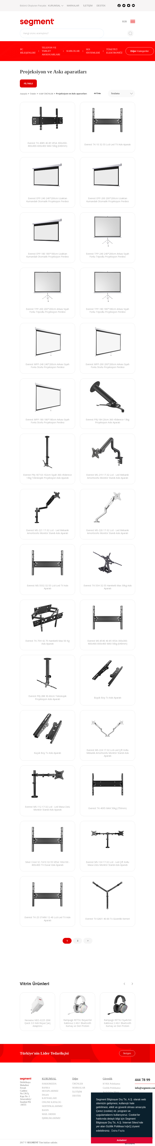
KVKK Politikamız (111, 1084)
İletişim (127, 1053)
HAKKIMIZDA (49, 1084)
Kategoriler (140, 51)
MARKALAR (73, 5)
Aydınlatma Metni (111, 1092)
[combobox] (121, 93)
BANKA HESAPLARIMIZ (50, 1089)
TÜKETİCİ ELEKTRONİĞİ (114, 51)
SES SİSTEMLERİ (93, 51)
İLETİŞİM (88, 5)
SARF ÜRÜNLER (46, 94)
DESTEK (101, 5)
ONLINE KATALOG (51, 1102)
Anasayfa (23, 94)
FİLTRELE (28, 83)
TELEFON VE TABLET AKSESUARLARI (51, 51)
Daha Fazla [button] (118, 1130)
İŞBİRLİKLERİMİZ (51, 1118)
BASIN (45, 1110)
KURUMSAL (55, 5)
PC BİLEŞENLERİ (27, 51)
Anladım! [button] (122, 1140)
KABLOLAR (73, 51)
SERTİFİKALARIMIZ (52, 1106)
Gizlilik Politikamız (112, 1088)
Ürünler (33, 94)
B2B (125, 21)
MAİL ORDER (49, 1114)
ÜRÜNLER (77, 1084)
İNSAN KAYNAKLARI (49, 1097)
